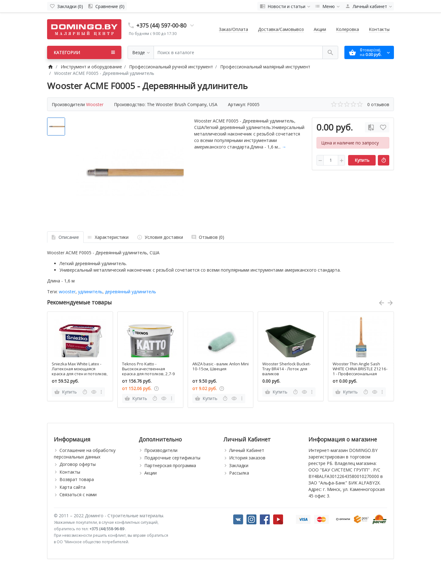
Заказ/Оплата (233, 29)
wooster (67, 292)
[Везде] (141, 52)
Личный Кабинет (246, 450)
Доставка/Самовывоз (281, 29)
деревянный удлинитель (130, 292)
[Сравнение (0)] (106, 6)
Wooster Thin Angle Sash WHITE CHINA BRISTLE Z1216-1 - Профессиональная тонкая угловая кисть (360, 371)
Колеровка (347, 29)
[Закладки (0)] (66, 6)
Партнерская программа (170, 465)
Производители (160, 450)
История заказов (247, 458)
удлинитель (90, 292)
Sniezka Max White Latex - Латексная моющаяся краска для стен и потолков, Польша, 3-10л (79, 371)
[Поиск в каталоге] (238, 52)
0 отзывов (378, 104)
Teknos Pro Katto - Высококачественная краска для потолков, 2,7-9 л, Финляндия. (148, 371)
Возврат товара (76, 479)
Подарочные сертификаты (172, 458)
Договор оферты (77, 464)
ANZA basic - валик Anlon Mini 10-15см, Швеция (220, 366)
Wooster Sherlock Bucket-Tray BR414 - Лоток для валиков (286, 368)
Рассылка (239, 473)
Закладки (238, 465)
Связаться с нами (78, 494)
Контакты (379, 29)
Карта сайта (72, 487)
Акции (320, 29)
